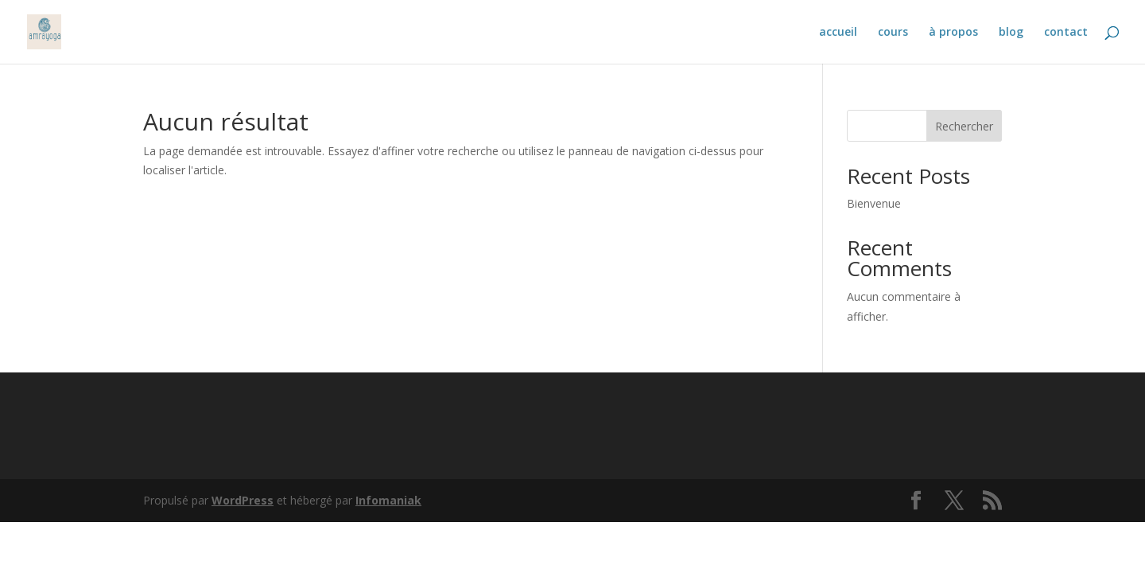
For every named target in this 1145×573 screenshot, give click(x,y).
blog (1011, 32)
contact (1066, 32)
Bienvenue (874, 203)
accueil (838, 32)
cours (893, 32)
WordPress (243, 500)
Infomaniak (388, 500)
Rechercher (964, 126)
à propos (953, 32)
